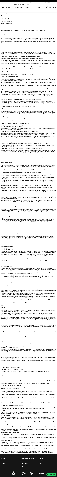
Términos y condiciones (24, 464)
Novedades (3, 463)
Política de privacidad (24, 460)
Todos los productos (5, 461)
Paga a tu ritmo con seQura (25, 468)
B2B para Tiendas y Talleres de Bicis (27, 458)
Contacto (3, 458)
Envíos (21, 466)
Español (50, 7)
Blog (2, 466)
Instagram (41, 460)
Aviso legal (22, 461)
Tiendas (3, 464)
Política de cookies (24, 463)
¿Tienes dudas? (51, 474)
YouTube (41, 458)
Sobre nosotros (4, 460)
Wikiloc (40, 463)
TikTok (40, 461)
